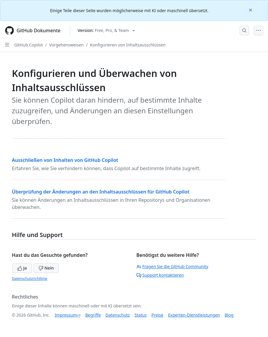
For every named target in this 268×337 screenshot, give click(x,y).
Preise (157, 315)
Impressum (66, 315)
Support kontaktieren (160, 275)
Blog (229, 315)
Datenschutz (117, 315)
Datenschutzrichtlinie (29, 278)
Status (140, 315)
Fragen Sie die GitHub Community (172, 266)
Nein (46, 268)
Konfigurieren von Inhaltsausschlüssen (128, 45)
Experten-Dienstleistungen (194, 315)
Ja (22, 268)
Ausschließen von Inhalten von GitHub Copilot (65, 160)
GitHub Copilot (28, 45)
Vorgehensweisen (66, 45)
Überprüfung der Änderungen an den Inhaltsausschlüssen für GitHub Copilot (101, 191)
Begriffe (93, 315)
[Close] (251, 9)
